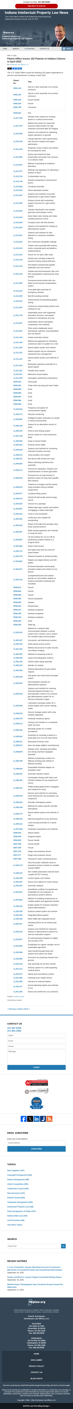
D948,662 (17, 606)
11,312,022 (17, 301)
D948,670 (17, 587)
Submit (36, 1067)
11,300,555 (17, 654)
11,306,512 (17, 459)
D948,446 (17, 614)
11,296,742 (17, 865)
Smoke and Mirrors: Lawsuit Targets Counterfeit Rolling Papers (34, 1277)
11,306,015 (17, 487)
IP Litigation (29, 49)
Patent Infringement (18, 1180)
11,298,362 (17, 780)
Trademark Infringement (20, 1202)
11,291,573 (17, 969)
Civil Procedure (15, 1220)
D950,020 (17, 100)
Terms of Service (59, 1385)
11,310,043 (17, 409)
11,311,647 (17, 323)
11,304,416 (17, 580)
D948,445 (17, 617)
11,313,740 (17, 181)
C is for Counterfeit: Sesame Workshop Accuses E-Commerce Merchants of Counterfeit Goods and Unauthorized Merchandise (34, 1268)
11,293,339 (17, 906)
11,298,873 (17, 745)
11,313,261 (17, 235)
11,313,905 (17, 157)
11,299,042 (17, 736)
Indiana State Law (17, 1216)
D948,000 (17, 840)
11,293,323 (17, 932)
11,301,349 (17, 649)
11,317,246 (17, 118)
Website (16, 49)
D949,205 (17, 382)
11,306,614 (17, 455)
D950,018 (17, 104)
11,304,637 (17, 569)
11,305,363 (17, 525)
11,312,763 (17, 266)
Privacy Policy (36, 1366)
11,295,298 (17, 878)
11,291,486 (17, 982)
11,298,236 (17, 796)
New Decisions (16, 1193)
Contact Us (44, 49)
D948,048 (17, 837)
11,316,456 (17, 134)
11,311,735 (17, 315)
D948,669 (17, 591)
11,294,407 (17, 882)
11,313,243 (17, 242)
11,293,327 (17, 924)
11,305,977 (17, 494)
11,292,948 (17, 952)
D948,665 (17, 602)
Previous (11, 1009)
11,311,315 (17, 365)
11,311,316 (17, 359)
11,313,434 (17, 190)
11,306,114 (17, 470)
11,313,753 (17, 176)
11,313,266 (17, 222)
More (69, 49)
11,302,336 (17, 644)
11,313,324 (17, 195)
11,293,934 (17, 886)
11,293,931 (17, 892)
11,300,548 (17, 658)
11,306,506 (17, 464)
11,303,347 (17, 640)
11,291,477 (17, 987)
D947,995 (17, 848)
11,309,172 (17, 414)
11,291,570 (17, 974)
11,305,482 (17, 519)
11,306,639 (17, 450)
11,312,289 (17, 296)
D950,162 (17, 95)
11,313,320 (17, 203)
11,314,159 (17, 149)
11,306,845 (17, 441)
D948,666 (17, 599)
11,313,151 (17, 255)
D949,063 (17, 386)
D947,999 (17, 844)
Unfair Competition (17, 1184)
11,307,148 (17, 436)
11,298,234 (17, 802)
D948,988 (17, 393)
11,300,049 (17, 677)
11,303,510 (17, 632)
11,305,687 (17, 509)
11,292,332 (17, 964)
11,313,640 (17, 187)
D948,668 (17, 595)
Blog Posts (36, 1379)
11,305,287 (17, 532)
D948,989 (17, 389)
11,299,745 (17, 719)
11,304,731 (17, 551)
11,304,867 (17, 540)
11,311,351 (17, 353)
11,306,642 (17, 445)
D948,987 (17, 397)
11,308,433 (17, 431)
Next (27, 1009)
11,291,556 (17, 978)
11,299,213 (17, 724)
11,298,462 (17, 774)
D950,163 (17, 88)
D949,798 (17, 107)
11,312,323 (17, 291)
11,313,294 (17, 217)
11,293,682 (17, 900)
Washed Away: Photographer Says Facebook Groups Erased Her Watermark (35, 1285)
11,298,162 (17, 824)
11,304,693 (17, 561)
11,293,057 (17, 939)
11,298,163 (17, 819)
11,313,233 (17, 248)
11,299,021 (17, 742)
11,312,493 (17, 283)
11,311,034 (17, 378)
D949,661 (17, 113)
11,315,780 (17, 141)
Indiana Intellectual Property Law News (36, 15)
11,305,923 (17, 504)
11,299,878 (17, 713)
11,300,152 (17, 665)
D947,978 (17, 851)
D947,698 (17, 859)
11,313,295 (17, 211)
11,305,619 (17, 514)
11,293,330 (17, 911)
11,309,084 (17, 419)
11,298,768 (17, 761)
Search (63, 1246)
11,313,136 (17, 260)
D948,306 (17, 621)
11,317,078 (17, 126)
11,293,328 (17, 919)
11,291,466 (17, 992)
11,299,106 (17, 730)
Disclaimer (36, 1360)
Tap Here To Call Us (36, 6)
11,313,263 (17, 228)
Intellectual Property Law (20, 1207)
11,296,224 (17, 873)
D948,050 (17, 833)
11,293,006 (17, 946)
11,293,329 (17, 915)
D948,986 (17, 400)
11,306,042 (17, 478)
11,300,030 (17, 683)
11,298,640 (17, 769)
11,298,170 (17, 814)
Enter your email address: (17, 1139)
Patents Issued (19, 996)
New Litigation (15, 1171)
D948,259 (17, 625)
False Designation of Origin (21, 1211)
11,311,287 (17, 374)
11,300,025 (17, 694)
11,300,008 (17, 706)
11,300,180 (17, 662)
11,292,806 (17, 959)
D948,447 (17, 610)
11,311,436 (17, 342)
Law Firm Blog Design (36, 1406)
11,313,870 (17, 165)
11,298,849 (17, 752)
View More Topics (14, 1225)
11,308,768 (17, 426)
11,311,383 (17, 348)
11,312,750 (17, 274)
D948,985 (17, 404)
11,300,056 (17, 670)
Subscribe (36, 1149)
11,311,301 (17, 371)
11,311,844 (17, 308)
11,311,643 (17, 331)
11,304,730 (17, 556)
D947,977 (17, 855)
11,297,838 (17, 829)
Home (5, 49)
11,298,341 (17, 788)
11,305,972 (17, 499)
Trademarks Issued (17, 1189)
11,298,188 (17, 807)
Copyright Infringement (19, 1175)
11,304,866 (17, 546)
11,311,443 (17, 337)
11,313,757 (17, 171)
